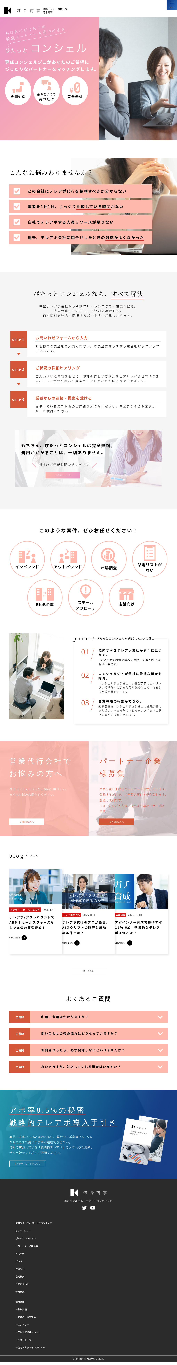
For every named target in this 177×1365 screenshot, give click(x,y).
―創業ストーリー (26, 1343)
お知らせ (21, 1272)
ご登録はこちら (116, 823)
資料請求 (21, 1294)
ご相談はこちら (63, 476)
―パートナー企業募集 (29, 1249)
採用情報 (21, 1304)
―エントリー (24, 1327)
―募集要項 (22, 1312)
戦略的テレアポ (38, 1226)
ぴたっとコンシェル (28, 1241)
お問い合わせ (24, 1287)
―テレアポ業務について (31, 1335)
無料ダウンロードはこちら (31, 1166)
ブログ (19, 1264)
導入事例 (21, 1256)
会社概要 (21, 1279)
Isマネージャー (25, 1234)
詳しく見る (88, 972)
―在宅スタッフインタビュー (34, 1350)
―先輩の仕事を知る (28, 1320)
